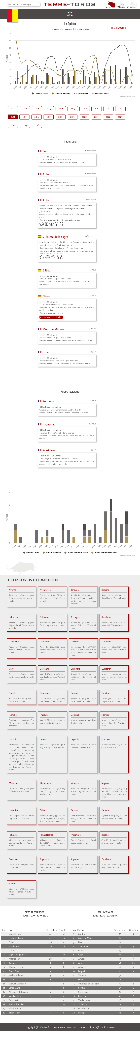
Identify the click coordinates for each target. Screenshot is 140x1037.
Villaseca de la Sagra (55, 237)
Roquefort (49, 401)
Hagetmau (49, 424)
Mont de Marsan (53, 329)
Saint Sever (50, 450)
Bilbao (46, 270)
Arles (46, 174)
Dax (45, 151)
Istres (46, 352)
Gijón (46, 296)
